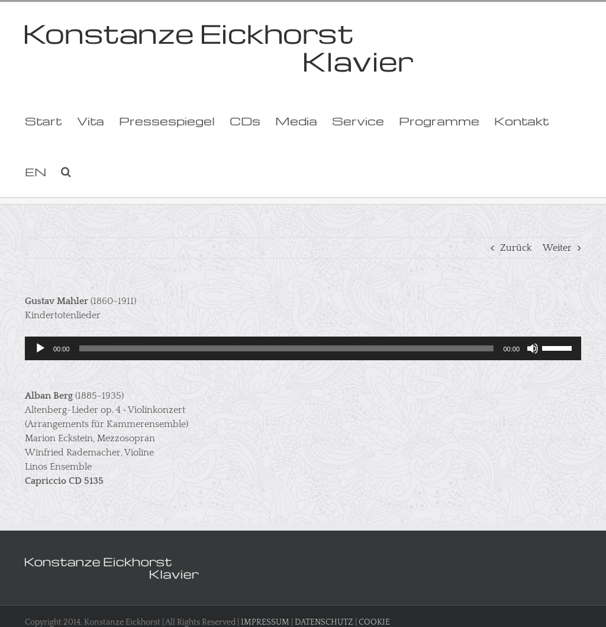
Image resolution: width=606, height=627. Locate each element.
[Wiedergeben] (40, 348)
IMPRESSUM (265, 622)
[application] (303, 348)
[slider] (286, 348)
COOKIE (374, 622)
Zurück (515, 248)
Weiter (557, 248)
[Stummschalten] (533, 348)
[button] (66, 171)
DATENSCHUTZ (324, 622)
